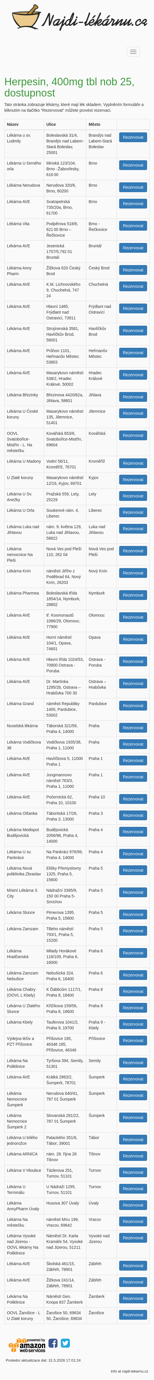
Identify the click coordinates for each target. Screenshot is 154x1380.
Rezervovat (133, 137)
